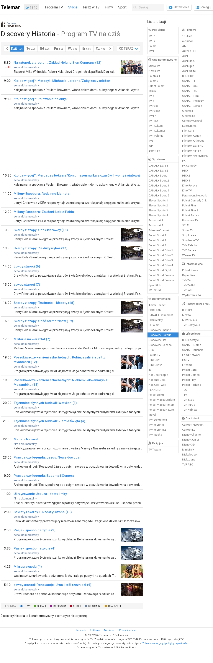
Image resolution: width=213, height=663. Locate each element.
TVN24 (186, 280)
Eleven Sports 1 (158, 200)
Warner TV (188, 255)
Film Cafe (188, 130)
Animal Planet (157, 305)
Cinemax (187, 110)
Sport (122, 7)
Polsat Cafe (189, 369)
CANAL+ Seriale (192, 105)
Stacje (72, 7)
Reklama (95, 630)
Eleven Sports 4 (158, 215)
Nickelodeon (190, 454)
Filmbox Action (191, 135)
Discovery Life (157, 340)
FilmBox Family (191, 150)
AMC (185, 46)
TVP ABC (187, 464)
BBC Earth (155, 310)
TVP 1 (152, 36)
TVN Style (188, 399)
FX (183, 160)
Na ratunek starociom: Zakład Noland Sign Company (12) (58, 63)
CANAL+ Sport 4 (159, 190)
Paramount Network (194, 195)
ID (150, 369)
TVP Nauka (155, 434)
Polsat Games (191, 374)
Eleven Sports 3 (158, 210)
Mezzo (186, 315)
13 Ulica (187, 36)
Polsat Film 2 (190, 210)
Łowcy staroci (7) (27, 285)
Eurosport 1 (156, 220)
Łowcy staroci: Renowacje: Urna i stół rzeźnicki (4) (52, 585)
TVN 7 (152, 115)
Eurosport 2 (156, 225)
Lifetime (187, 364)
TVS (151, 140)
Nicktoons (188, 459)
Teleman (11, 7)
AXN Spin (188, 66)
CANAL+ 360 (190, 86)
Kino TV (187, 190)
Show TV (187, 230)
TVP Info (187, 290)
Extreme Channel (159, 230)
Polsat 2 (154, 81)
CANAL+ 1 (188, 81)
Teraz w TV (91, 7)
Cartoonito (188, 429)
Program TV (54, 7)
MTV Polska (189, 320)
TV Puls (153, 105)
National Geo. (157, 379)
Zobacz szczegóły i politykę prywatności (165, 643)
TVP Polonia (156, 135)
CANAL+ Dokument (161, 315)
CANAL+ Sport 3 (159, 185)
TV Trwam (155, 449)
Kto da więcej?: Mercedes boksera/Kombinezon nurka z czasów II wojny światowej (77, 175)
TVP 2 (152, 41)
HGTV (185, 359)
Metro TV (154, 66)
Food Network (191, 355)
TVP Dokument (158, 419)
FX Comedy (189, 165)
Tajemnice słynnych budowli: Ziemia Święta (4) (49, 421)
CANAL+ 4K (189, 90)
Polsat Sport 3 (157, 245)
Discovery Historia (160, 335)
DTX (151, 350)
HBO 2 (186, 175)
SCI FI (185, 225)
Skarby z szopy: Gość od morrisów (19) (43, 321)
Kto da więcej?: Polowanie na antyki (41, 99)
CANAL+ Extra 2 (158, 170)
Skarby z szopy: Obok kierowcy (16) (41, 230)
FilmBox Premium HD (195, 155)
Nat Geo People (158, 374)
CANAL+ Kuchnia (192, 350)
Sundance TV (190, 240)
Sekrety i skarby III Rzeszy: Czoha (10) (43, 512)
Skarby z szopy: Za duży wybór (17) (40, 248)
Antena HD (189, 51)
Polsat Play (189, 379)
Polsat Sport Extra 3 (161, 260)
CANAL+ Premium (193, 100)
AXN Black (188, 61)
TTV (184, 394)
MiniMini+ (188, 449)
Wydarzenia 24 (191, 295)
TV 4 (151, 95)
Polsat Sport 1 (157, 235)
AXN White (189, 71)
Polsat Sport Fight (160, 270)
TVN (151, 51)
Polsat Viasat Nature (161, 409)
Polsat (152, 46)
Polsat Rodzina (191, 384)
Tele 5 (152, 90)
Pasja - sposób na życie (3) (35, 530)
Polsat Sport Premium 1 (163, 275)
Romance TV (190, 220)
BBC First (187, 76)
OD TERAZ (126, 48)
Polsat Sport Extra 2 (161, 255)
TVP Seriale (189, 250)
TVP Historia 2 (157, 429)
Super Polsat (156, 86)
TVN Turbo (188, 404)
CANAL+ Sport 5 (159, 195)
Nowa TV (154, 71)
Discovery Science (160, 345)
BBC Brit (187, 310)
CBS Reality (156, 320)
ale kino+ (187, 41)
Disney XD (188, 444)
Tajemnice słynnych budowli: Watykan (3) (45, 403)
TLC (184, 389)
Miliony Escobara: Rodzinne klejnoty (41, 194)
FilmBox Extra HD (192, 145)
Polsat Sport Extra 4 (161, 265)
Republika (188, 275)
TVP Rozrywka (191, 325)
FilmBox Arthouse (193, 140)
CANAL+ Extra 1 (158, 165)
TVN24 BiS (188, 285)
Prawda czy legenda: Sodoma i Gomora (44, 476)
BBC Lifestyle (190, 340)
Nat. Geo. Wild (157, 384)
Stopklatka (189, 235)
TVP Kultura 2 (157, 130)
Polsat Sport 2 (157, 240)
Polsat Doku (156, 394)
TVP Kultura (156, 125)
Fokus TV (154, 355)
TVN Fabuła (189, 245)
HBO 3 (186, 180)
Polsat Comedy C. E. (194, 200)
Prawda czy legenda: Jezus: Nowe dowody (46, 457)
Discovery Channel (160, 330)
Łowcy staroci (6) (27, 266)
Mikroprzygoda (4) (28, 567)
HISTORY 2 (155, 364)
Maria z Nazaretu (27, 439)
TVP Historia (156, 424)
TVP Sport (155, 290)
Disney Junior (190, 439)
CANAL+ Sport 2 (159, 180)
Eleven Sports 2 (158, 205)
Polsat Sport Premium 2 (163, 280)
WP (151, 145)
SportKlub (155, 285)
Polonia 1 (154, 76)
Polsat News (190, 270)
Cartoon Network (192, 424)
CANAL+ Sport (158, 175)
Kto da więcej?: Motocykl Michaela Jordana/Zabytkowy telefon (62, 81)
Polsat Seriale (190, 215)
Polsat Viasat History (161, 404)
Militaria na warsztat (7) (32, 339)
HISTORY (154, 359)
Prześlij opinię (127, 630)
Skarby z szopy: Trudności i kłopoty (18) (44, 303)
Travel (152, 414)
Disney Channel (191, 434)
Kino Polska (189, 185)
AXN (185, 56)
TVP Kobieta (189, 409)
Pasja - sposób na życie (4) (35, 548)
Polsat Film (189, 205)
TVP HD (153, 120)
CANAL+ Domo (191, 345)
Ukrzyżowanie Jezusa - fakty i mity (40, 494)
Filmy (109, 7)
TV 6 (151, 100)
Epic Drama (189, 125)
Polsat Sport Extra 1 (161, 250)
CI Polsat (154, 325)
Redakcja (81, 630)
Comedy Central (192, 120)
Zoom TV (154, 150)
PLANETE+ (155, 389)
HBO (185, 170)
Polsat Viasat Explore (162, 399)
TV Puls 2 (154, 110)
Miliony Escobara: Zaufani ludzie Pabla (44, 212)
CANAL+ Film (190, 95)
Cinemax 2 (188, 115)
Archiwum (109, 630)
